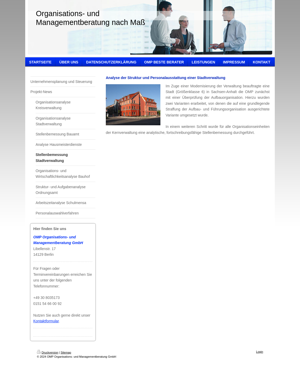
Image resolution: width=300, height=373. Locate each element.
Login (259, 351)
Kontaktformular (46, 321)
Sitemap (66, 352)
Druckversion (47, 352)
